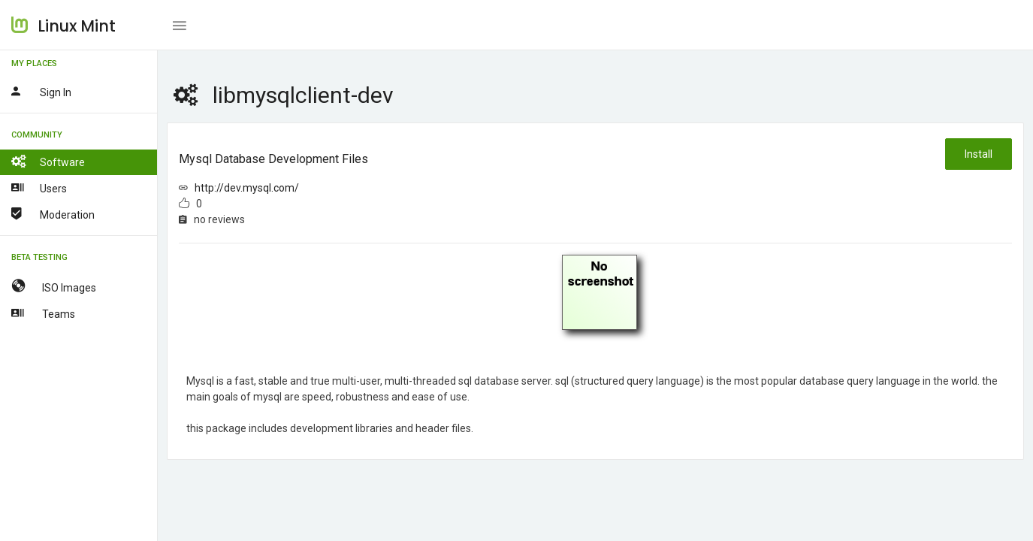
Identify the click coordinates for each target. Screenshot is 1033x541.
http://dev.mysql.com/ (247, 188)
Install (978, 154)
